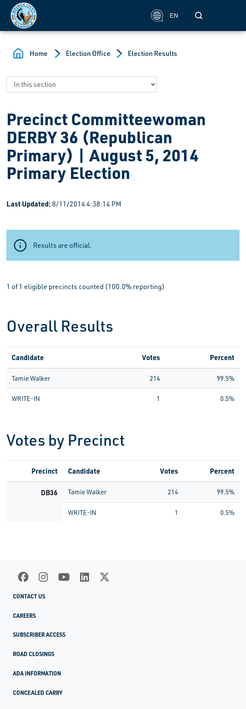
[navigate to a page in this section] (81, 84)
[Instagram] (43, 576)
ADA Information (37, 673)
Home (39, 53)
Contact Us (29, 596)
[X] (104, 576)
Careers (24, 615)
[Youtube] (64, 576)
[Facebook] (23, 576)
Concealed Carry (37, 692)
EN (164, 15)
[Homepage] (75, 15)
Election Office (88, 53)
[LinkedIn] (84, 576)
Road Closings (33, 653)
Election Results (152, 53)
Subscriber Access (39, 634)
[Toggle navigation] (226, 15)
